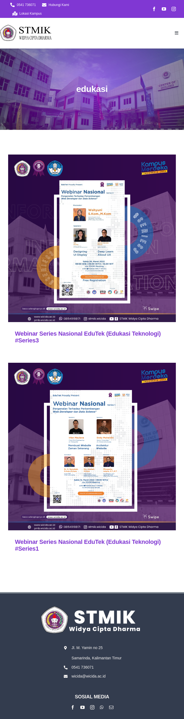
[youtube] (164, 9)
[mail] (111, 707)
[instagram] (174, 9)
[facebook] (154, 9)
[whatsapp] (102, 707)
